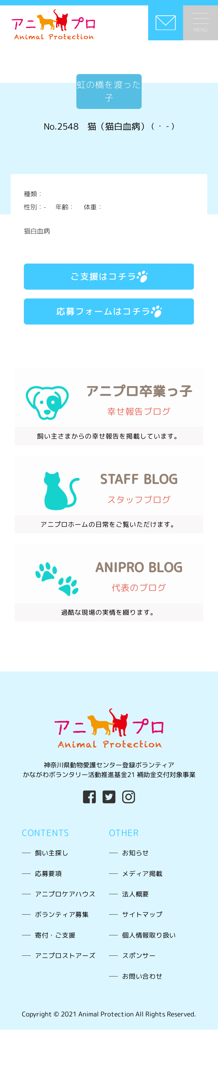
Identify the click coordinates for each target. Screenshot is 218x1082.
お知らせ (135, 852)
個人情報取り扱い (149, 935)
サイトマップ (142, 914)
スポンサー (139, 955)
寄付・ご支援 (55, 935)
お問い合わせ (142, 976)
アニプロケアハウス (65, 893)
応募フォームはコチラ (109, 311)
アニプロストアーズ (65, 955)
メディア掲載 (142, 873)
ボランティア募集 (62, 914)
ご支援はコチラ (109, 276)
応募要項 (48, 873)
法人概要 (135, 893)
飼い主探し (52, 852)
